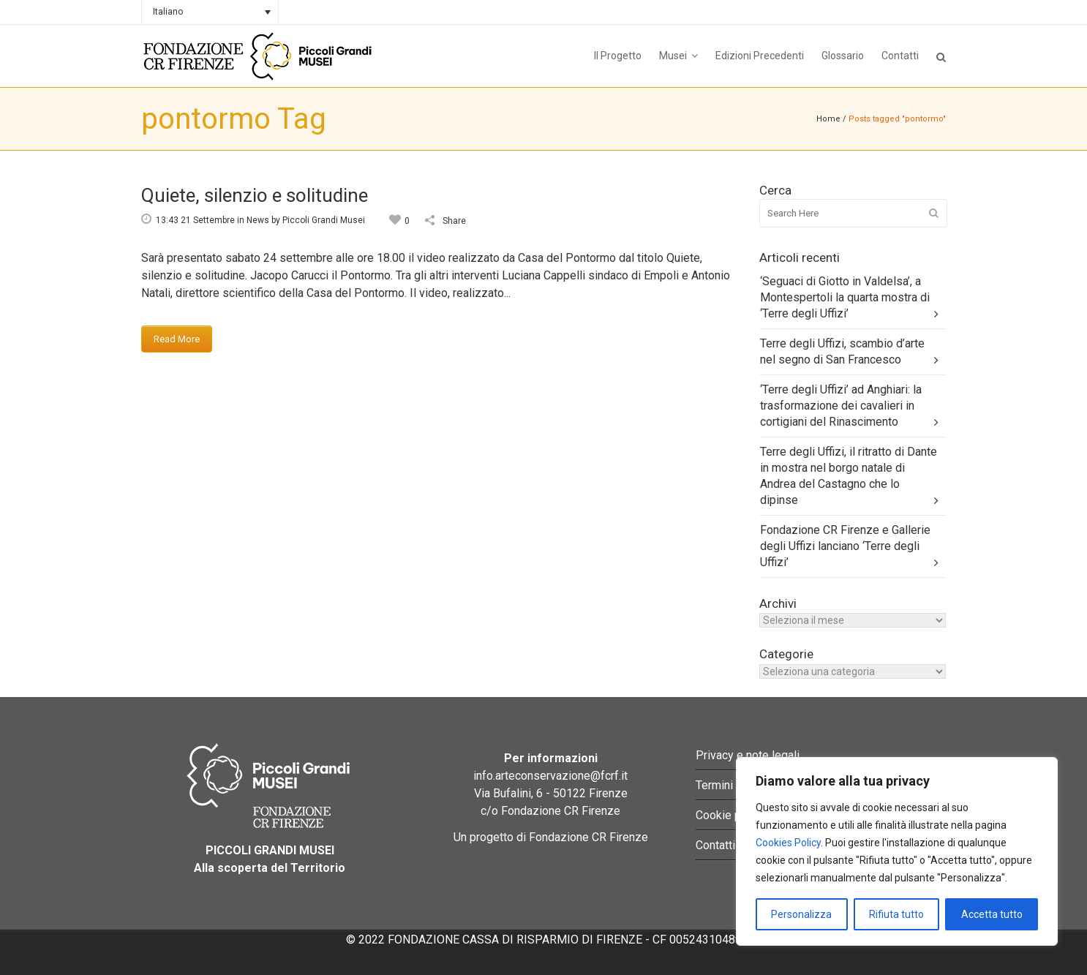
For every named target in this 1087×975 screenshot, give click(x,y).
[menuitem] (210, 12)
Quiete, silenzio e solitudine (254, 195)
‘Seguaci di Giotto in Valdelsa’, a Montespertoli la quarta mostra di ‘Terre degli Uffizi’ (845, 297)
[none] (210, 12)
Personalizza (801, 914)
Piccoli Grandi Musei (323, 220)
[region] (897, 851)
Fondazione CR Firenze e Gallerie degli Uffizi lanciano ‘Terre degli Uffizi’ (845, 546)
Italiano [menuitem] (168, 12)
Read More (177, 339)
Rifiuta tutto (896, 914)
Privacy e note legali (748, 755)
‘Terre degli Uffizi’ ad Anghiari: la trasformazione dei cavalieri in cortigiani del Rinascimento (841, 406)
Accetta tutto (992, 914)
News (258, 220)
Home (828, 119)
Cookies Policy (788, 842)
